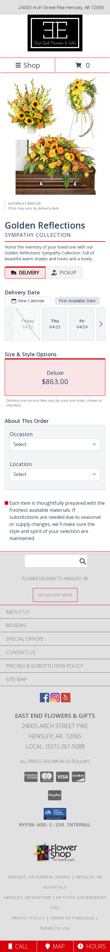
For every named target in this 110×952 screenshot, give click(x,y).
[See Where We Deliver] (55, 594)
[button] (55, 814)
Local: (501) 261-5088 (55, 746)
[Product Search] (56, 561)
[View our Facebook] (44, 700)
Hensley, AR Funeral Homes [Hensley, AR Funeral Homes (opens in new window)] (39, 877)
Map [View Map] (55, 946)
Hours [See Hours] (91, 946)
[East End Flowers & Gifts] (55, 50)
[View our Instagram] (55, 700)
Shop (27, 65)
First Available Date (77, 300)
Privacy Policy (28, 918)
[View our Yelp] (65, 700)
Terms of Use (55, 928)
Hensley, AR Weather (27, 897)
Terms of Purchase (72, 918)
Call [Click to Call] (18, 946)
